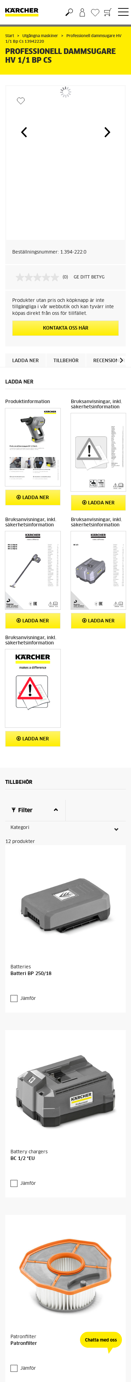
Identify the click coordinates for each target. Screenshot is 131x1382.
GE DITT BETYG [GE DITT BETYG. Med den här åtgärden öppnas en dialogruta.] (89, 277)
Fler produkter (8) (37, 1333)
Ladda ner (25, 361)
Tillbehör (66, 361)
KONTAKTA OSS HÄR (65, 328)
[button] (23, 132)
